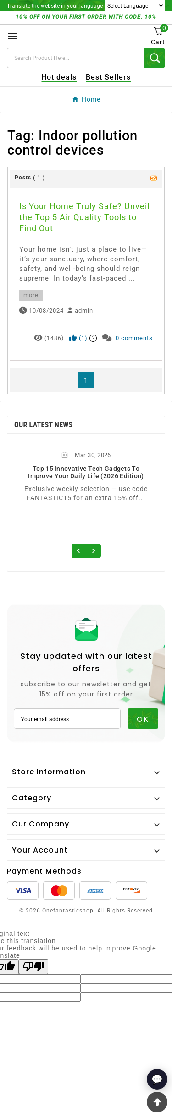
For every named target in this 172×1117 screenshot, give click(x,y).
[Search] (75, 58)
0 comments (134, 338)
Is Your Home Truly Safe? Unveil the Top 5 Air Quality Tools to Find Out (84, 217)
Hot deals (59, 77)
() (78, 338)
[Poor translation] (33, 966)
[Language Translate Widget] (135, 5)
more (31, 294)
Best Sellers (108, 77)
